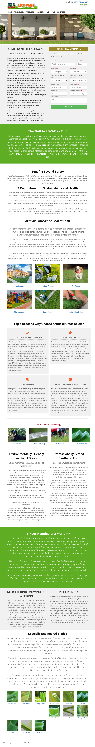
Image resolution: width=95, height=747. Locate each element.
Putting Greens (47, 286)
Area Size (73, 68)
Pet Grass (76, 286)
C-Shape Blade (12, 703)
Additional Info (55, 97)
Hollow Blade (68, 703)
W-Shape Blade (40, 732)
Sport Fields (47, 312)
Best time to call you (76, 90)
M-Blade (83, 703)
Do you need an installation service (58, 76)
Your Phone (54, 90)
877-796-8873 (81, 2)
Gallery (41, 12)
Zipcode (79, 61)
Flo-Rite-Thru (17, 444)
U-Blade (12, 732)
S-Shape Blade (54, 718)
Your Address (54, 61)
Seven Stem (68, 718)
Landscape (19, 286)
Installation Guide (76, 312)
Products (31, 12)
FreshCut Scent (59, 444)
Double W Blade (54, 703)
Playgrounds (19, 312)
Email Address (74, 84)
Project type (54, 68)
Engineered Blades (81, 444)
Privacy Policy (23, 743)
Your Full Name (55, 84)
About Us (51, 12)
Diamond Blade (26, 703)
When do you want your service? (76, 76)
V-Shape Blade (26, 732)
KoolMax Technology (38, 444)
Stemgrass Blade (82, 718)
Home (9, 12)
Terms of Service (32, 743)
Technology (19, 12)
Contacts (61, 12)
